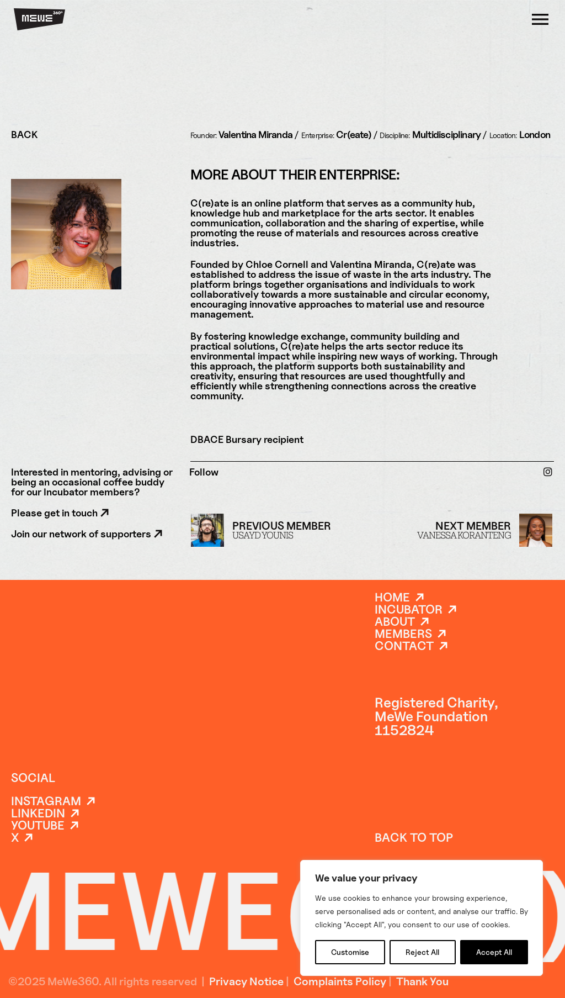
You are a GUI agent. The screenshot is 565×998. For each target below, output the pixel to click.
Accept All (494, 952)
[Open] (540, 19)
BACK (24, 135)
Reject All (422, 952)
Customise (350, 952)
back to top (414, 837)
